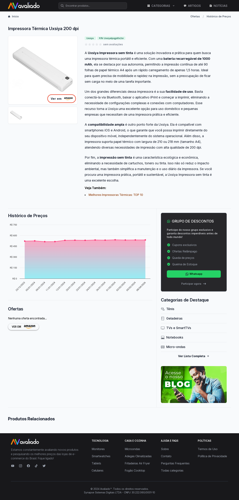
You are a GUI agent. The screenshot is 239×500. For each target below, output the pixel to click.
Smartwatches (101, 456)
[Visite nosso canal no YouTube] (12, 466)
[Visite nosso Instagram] (20, 466)
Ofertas (195, 16)
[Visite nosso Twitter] (44, 466)
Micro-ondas (173, 347)
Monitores (98, 449)
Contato (166, 456)
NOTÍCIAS (218, 6)
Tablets (96, 463)
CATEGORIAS (161, 6)
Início (13, 16)
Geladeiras (172, 318)
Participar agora (193, 284)
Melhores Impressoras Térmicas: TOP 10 (116, 195)
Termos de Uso (208, 449)
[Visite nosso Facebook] (28, 466)
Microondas (132, 449)
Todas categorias (172, 470)
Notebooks (172, 337)
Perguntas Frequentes (175, 463)
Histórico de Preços (219, 16)
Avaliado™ (106, 488)
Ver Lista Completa (194, 356)
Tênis (167, 309)
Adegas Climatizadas (138, 456)
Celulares (97, 470)
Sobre (165, 449)
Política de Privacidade (212, 456)
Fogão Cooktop (135, 470)
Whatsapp (193, 274)
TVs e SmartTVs (176, 328)
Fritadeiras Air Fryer (137, 463)
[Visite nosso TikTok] (36, 466)
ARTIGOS (192, 6)
